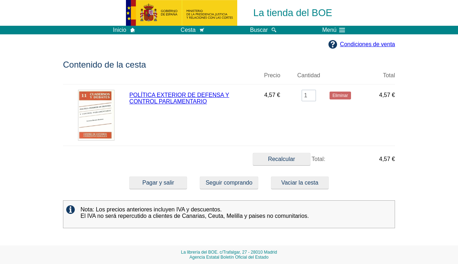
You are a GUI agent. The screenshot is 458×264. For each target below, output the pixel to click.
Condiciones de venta (367, 44)
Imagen (96, 78)
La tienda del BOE (292, 12)
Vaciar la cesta (299, 183)
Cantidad (308, 75)
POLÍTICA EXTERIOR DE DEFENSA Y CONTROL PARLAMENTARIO (179, 98)
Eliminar (340, 78)
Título (191, 78)
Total (389, 75)
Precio (272, 75)
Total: (289, 159)
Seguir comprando (229, 183)
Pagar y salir (158, 183)
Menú (333, 30)
